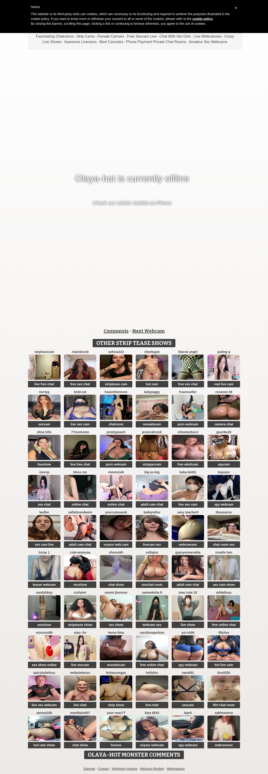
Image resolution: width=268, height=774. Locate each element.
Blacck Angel (187, 352)
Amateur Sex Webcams (208, 42)
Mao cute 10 (188, 592)
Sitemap (89, 769)
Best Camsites (111, 42)
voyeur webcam (152, 745)
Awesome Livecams (80, 42)
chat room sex (224, 544)
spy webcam (223, 504)
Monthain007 (80, 713)
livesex (116, 745)
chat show (116, 585)
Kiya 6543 (152, 713)
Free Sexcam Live (142, 36)
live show (188, 625)
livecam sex (152, 544)
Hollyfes (152, 673)
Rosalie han (223, 552)
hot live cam (224, 665)
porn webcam (187, 424)
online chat (80, 504)
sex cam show (224, 585)
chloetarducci (187, 432)
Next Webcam (148, 331)
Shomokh (116, 552)
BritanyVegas (116, 673)
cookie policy (202, 19)
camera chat (223, 424)
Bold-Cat (80, 392)
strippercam (152, 464)
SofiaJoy (152, 552)
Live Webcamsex (208, 36)
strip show (116, 705)
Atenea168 (44, 713)
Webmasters (176, 769)
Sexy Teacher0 (188, 512)
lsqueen (224, 472)
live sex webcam (44, 705)
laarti (188, 713)
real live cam (223, 384)
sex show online (44, 665)
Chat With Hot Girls (175, 36)
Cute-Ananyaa (80, 552)
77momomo (80, 432)
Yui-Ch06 (187, 632)
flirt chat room (224, 705)
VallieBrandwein (80, 512)
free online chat (223, 625)
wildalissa (223, 592)
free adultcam (187, 464)
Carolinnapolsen (152, 632)
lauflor (44, 512)
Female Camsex (110, 36)
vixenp (44, 472)
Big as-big (152, 472)
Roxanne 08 (223, 392)
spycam (224, 464)
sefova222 (116, 352)
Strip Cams (85, 36)
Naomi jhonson (116, 592)
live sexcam (80, 665)
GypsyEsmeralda (188, 552)
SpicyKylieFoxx (44, 673)
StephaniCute (44, 352)
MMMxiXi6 (116, 472)
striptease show (80, 625)
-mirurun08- (44, 632)
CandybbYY (44, 592)
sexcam (44, 424)
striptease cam (116, 384)
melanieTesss (80, 673)
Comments (116, 331)
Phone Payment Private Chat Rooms (156, 42)
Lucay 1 (44, 552)
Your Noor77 (116, 713)
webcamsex (188, 544)
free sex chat (80, 384)
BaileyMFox (152, 512)
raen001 (188, 673)
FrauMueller (187, 392)
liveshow (44, 464)
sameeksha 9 (152, 592)
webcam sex (152, 625)
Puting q (224, 352)
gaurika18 (223, 432)
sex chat (44, 504)
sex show (116, 625)
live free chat (44, 384)
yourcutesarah (116, 512)
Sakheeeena (224, 713)
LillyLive (223, 632)
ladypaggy (152, 392)
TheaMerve (224, 512)
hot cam (152, 384)
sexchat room (151, 585)
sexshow (80, 585)
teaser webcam (44, 585)
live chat (80, 705)
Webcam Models (152, 769)
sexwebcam (152, 424)
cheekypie (152, 352)
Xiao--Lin (80, 632)
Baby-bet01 (187, 472)
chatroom (116, 424)
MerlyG (44, 392)
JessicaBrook (152, 432)
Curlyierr (80, 592)
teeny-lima (116, 632)
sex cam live (44, 544)
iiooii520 (223, 673)
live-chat (151, 705)
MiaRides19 (80, 352)
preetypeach (116, 432)
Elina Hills (44, 432)
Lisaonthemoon (116, 392)
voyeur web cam (116, 544)
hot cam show (44, 745)
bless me (80, 472)
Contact (103, 769)
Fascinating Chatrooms (55, 36)
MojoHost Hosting (124, 769)
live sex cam (80, 424)
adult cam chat (152, 504)
